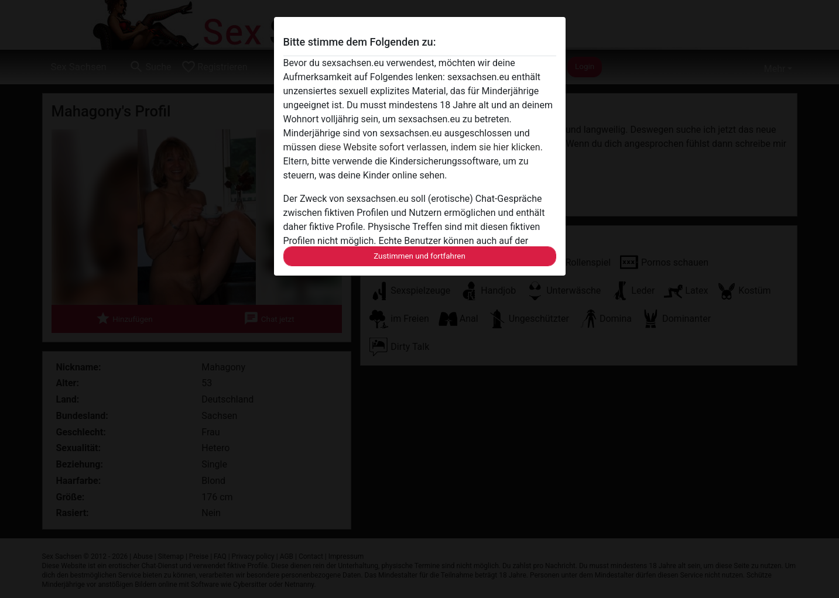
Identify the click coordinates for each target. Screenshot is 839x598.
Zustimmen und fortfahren (419, 256)
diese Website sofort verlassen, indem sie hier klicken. (431, 147)
